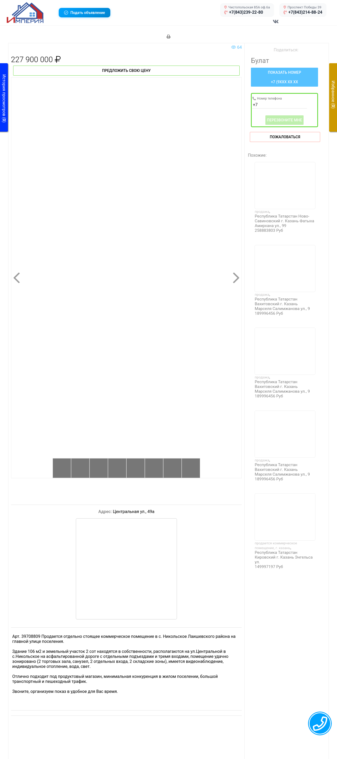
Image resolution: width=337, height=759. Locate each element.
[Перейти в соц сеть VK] (276, 24)
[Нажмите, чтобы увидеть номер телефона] (284, 77)
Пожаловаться (285, 137)
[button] (31, 12)
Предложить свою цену (126, 70)
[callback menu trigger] (320, 723)
